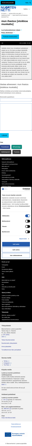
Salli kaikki (16, 244)
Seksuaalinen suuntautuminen (10, 164)
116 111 (5, 399)
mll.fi (3, 336)
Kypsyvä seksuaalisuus (8, 162)
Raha (3, 289)
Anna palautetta (6, 346)
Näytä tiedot (23, 238)
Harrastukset (5, 282)
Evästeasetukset (16, 426)
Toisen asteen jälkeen (7, 271)
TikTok (6, 361)
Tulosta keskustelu (10, 37)
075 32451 (6, 334)
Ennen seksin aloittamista (8, 170)
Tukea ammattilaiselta (7, 302)
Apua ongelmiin (6, 304)
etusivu (4, 13)
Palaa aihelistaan (8, 33)
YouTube (6, 365)
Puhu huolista (5, 300)
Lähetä (4, 135)
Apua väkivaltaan (6, 308)
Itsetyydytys (5, 168)
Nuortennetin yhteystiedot (9, 343)
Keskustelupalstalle (8, 2)
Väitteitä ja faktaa (6, 186)
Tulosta (16, 152)
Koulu (3, 267)
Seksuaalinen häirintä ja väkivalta (10, 179)
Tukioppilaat (5, 265)
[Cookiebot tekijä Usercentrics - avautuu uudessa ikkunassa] (23, 189)
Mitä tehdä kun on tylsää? (8, 280)
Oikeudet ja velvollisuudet (8, 287)
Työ (3, 273)
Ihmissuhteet (5, 15)
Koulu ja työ (6, 262)
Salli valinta (16, 250)
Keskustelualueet (15, 13)
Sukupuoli (4, 181)
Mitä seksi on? (5, 166)
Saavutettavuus (16, 424)
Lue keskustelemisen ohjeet (11, 30)
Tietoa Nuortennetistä (8, 340)
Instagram (7, 363)
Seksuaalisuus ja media (8, 177)
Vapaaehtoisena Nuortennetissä (10, 319)
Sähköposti (5, 152)
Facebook (5, 147)
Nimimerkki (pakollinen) (7, 97)
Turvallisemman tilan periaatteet (11, 350)
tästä (3, 384)
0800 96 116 (7, 408)
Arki (3, 277)
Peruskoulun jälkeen (7, 269)
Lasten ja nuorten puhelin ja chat (10, 295)
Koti (3, 284)
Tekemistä (5, 312)
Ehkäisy (4, 173)
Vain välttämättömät (16, 255)
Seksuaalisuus (6, 159)
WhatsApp (17, 147)
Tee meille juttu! (6, 317)
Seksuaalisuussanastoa (8, 184)
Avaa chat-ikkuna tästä (8, 417)
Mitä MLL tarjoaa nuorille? (8, 315)
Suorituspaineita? (6, 175)
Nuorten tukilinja (6, 297)
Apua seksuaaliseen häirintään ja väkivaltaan (14, 306)
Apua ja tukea (6, 292)
